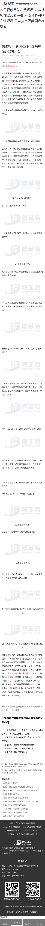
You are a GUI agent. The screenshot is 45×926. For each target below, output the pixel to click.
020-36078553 (12, 869)
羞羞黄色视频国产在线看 (32, 827)
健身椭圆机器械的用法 (10, 796)
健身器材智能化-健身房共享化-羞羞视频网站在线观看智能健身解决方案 (22, 803)
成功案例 (25, 831)
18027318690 (12, 872)
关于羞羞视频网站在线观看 (25, 823)
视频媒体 (11, 834)
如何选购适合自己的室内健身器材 (15, 814)
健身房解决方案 (13, 831)
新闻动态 (16, 38)
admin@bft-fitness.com (15, 876)
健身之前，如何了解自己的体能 (14, 807)
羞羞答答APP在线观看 (11, 827)
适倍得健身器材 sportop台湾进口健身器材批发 (19, 792)
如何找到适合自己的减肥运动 (13, 818)
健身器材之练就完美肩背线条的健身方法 (17, 788)
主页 (10, 38)
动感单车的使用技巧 (10, 785)
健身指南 (24, 38)
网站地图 (10, 912)
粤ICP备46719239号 (30, 912)
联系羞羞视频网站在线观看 (27, 834)
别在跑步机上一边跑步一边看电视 (15, 810)
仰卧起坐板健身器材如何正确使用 (15, 799)
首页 (11, 823)
